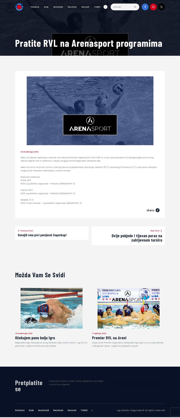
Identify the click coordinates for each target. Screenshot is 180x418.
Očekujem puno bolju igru (38, 338)
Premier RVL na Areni (112, 338)
